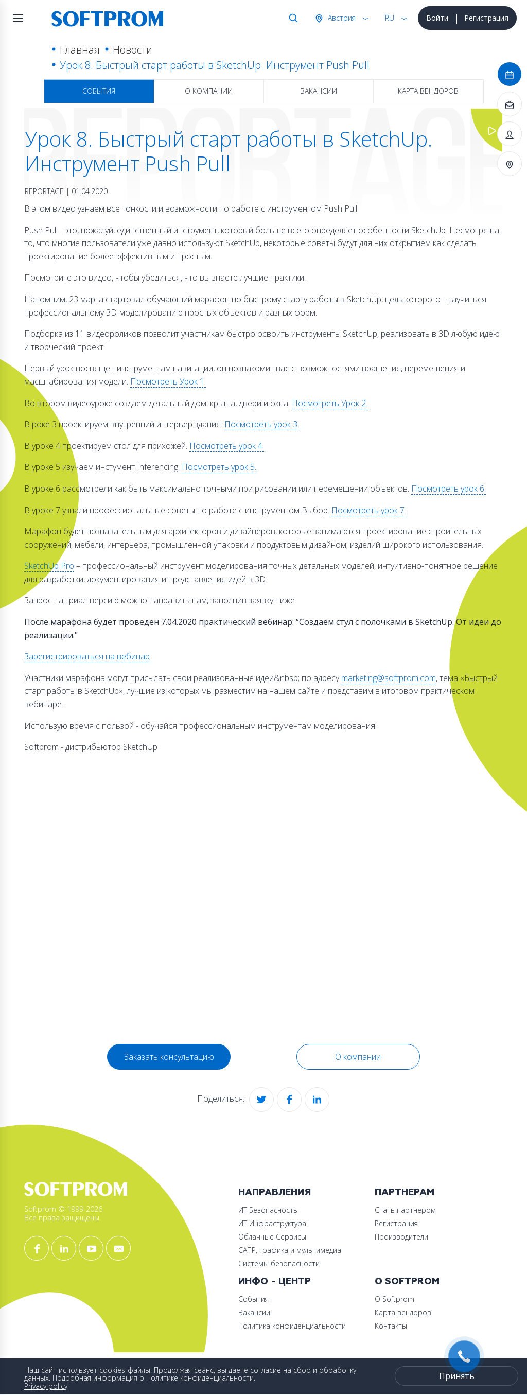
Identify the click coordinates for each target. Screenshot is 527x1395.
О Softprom (407, 1281)
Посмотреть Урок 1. (168, 381)
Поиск (291, 18)
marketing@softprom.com (388, 678)
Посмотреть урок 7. (368, 510)
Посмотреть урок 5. (219, 467)
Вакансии (318, 91)
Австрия (341, 18)
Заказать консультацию (169, 1056)
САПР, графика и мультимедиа (289, 1250)
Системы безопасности (279, 1263)
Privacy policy (45, 1386)
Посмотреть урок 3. (261, 424)
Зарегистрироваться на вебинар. (87, 656)
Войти (437, 18)
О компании (209, 91)
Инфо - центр (274, 1281)
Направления (274, 1192)
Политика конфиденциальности (292, 1326)
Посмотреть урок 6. (448, 488)
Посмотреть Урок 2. (329, 403)
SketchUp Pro (49, 565)
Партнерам (404, 1192)
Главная (80, 50)
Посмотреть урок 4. (226, 445)
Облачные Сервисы (272, 1237)
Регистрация (486, 18)
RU (389, 18)
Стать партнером (405, 1210)
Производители (401, 1237)
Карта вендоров (428, 91)
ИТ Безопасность (267, 1210)
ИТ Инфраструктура (272, 1223)
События (98, 91)
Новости (132, 50)
